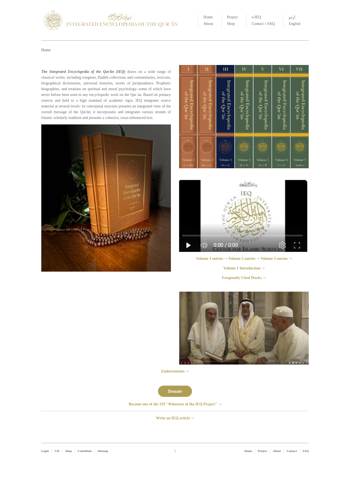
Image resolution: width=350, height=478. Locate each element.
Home (208, 17)
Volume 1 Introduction (241, 268)
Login (45, 451)
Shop (231, 24)
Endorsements (173, 371)
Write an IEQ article (173, 418)
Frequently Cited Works (242, 278)
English (295, 24)
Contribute (85, 451)
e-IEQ (256, 17)
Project (232, 17)
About (208, 24)
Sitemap (103, 451)
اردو (292, 17)
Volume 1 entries (209, 259)
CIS (57, 451)
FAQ (271, 24)
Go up (175, 451)
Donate (175, 391)
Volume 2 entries (242, 259)
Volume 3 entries (274, 259)
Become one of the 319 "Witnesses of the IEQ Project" (173, 404)
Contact (258, 24)
